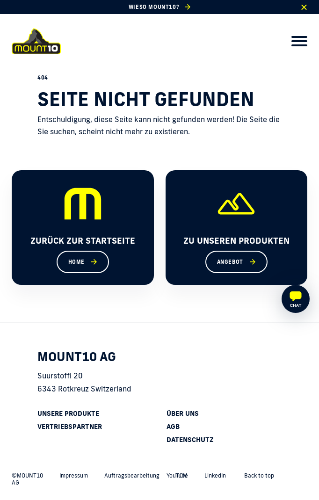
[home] (36, 41)
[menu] (299, 41)
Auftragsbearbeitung (132, 475)
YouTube (177, 475)
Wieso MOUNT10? (154, 7)
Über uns (183, 413)
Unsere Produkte (68, 413)
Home (76, 262)
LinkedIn (215, 475)
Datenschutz (190, 439)
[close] (304, 7)
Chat (295, 305)
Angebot (230, 262)
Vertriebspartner (69, 426)
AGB (173, 426)
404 (42, 77)
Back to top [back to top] (259, 475)
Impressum (73, 475)
